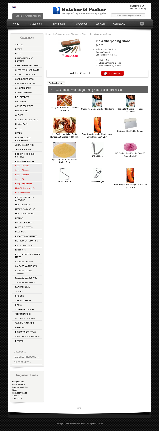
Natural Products (25, 223)
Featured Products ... (26, 357)
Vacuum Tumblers (24, 323)
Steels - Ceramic (22, 166)
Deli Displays (22, 97)
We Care (100, 23)
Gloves (19, 115)
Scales (19, 291)
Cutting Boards (23, 93)
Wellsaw (20, 328)
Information (59, 23)
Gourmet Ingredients (26, 120)
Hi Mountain (21, 124)
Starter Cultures (24, 309)
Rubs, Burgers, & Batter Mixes (28, 255)
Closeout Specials (25, 75)
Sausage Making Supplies (23, 272)
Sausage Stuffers (25, 282)
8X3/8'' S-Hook (64, 181)
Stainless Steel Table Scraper (130, 131)
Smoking (19, 296)
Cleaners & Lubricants (27, 70)
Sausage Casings (24, 262)
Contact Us (119, 23)
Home (16, 23)
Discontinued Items (25, 332)
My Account (82, 23)
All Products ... (22, 362)
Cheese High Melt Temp (27, 66)
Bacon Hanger (97, 181)
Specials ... (20, 352)
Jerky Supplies (23, 149)
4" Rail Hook (97, 156)
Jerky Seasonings (24, 145)
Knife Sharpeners (22, 193)
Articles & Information (27, 337)
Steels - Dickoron (22, 175)
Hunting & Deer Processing (23, 139)
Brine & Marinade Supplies (24, 59)
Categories (36, 23)
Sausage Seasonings (26, 278)
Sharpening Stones (79, 34)
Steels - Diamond (22, 170)
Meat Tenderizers (24, 214)
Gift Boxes (20, 102)
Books (18, 49)
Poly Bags (20, 232)
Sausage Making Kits (26, 266)
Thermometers (23, 314)
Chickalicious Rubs (25, 84)
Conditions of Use (20, 387)
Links (14, 390)
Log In (18, 16)
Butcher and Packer (78, 424)
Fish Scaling (21, 111)
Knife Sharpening (61, 34)
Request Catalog (19, 393)
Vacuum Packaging (25, 318)
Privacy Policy (18, 384)
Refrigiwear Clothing (27, 241)
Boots (18, 54)
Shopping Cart (137, 6)
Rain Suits (20, 250)
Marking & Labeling (25, 209)
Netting (19, 218)
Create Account (33, 16)
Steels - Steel (20, 179)
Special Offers (23, 300)
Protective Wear (24, 245)
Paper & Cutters (23, 227)
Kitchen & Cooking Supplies (25, 155)
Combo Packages (24, 106)
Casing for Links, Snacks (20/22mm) (97, 109)
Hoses (18, 133)
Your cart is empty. (138, 8)
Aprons (19, 45)
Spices (18, 305)
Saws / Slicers (22, 287)
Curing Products (24, 79)
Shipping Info (18, 381)
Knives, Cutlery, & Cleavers (24, 198)
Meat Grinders (23, 205)
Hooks (18, 129)
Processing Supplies (26, 236)
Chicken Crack (23, 88)
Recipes (19, 341)
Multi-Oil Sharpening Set (25, 188)
